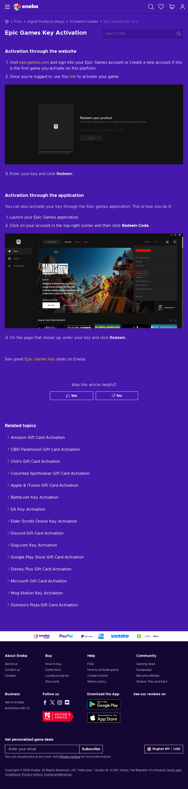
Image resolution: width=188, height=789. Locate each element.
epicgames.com (34, 62)
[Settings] (163, 749)
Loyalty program (57, 675)
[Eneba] (25, 7)
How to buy (53, 664)
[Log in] (182, 6)
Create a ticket (97, 675)
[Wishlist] (161, 6)
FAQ (18, 21)
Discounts (52, 681)
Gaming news (145, 664)
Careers (10, 675)
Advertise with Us (17, 708)
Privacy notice (69, 756)
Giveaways (144, 669)
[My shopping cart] (171, 6)
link (73, 77)
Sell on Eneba (14, 702)
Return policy (96, 681)
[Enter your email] (42, 749)
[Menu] (6, 6)
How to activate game (102, 669)
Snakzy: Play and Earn (151, 681)
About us (11, 664)
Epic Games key (40, 359)
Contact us (12, 669)
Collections (53, 669)
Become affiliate (147, 675)
